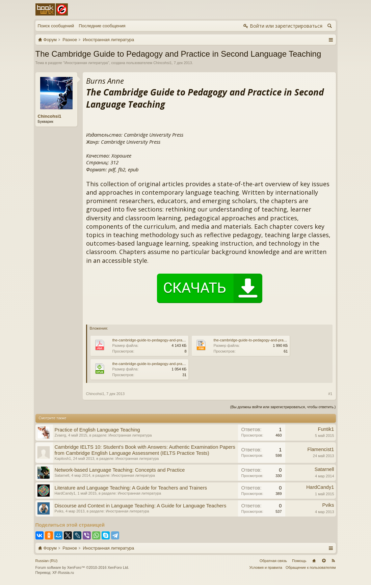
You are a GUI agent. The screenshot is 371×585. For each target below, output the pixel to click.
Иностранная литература (86, 63)
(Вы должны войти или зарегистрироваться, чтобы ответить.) (283, 407)
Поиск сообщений (56, 25)
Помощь (299, 561)
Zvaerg (60, 435)
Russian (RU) (46, 561)
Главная (314, 560)
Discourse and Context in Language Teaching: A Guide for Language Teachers (141, 505)
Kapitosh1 (63, 458)
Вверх (323, 560)
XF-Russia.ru (63, 572)
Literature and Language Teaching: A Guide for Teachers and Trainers (131, 488)
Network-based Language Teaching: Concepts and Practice (120, 470)
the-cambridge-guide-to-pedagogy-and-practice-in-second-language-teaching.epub (180, 364)
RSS (333, 560)
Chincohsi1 (162, 63)
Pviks (59, 511)
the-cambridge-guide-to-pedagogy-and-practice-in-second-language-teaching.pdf (178, 340)
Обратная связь (273, 561)
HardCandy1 (65, 493)
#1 (330, 394)
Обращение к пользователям (311, 567)
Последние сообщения (102, 25)
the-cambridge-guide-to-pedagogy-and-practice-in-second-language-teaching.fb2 (280, 340)
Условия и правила (265, 567)
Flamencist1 (320, 449)
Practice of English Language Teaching (97, 430)
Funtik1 (326, 429)
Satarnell (62, 475)
